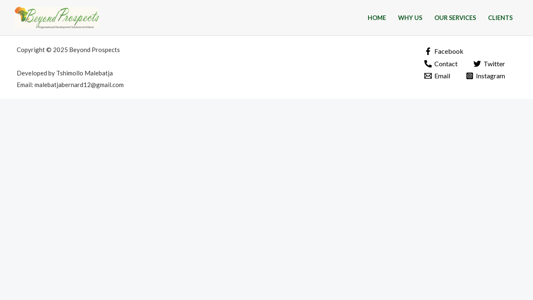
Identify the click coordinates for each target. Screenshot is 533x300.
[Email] (437, 76)
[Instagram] (485, 76)
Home (377, 17)
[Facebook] (444, 51)
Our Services (455, 17)
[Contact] (441, 64)
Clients (500, 17)
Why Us (410, 17)
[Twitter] (489, 64)
